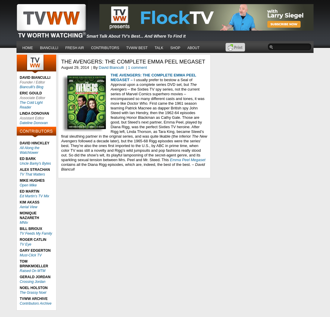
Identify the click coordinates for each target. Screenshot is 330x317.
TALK (159, 48)
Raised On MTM (32, 271)
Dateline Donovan (34, 123)
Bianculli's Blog (31, 87)
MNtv (24, 223)
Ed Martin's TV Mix (34, 196)
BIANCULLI (49, 48)
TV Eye (25, 244)
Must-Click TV (31, 255)
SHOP (175, 48)
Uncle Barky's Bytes (35, 163)
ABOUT (193, 48)
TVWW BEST (137, 48)
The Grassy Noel (33, 293)
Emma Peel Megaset (188, 160)
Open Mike (28, 185)
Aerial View (28, 207)
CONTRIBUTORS (105, 48)
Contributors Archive (35, 303)
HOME (27, 48)
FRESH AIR (74, 48)
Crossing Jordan (32, 282)
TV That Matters (32, 174)
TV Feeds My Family (36, 233)
